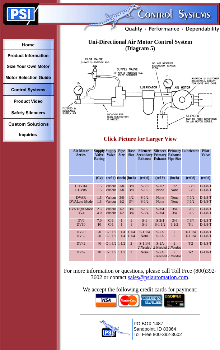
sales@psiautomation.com (158, 277)
